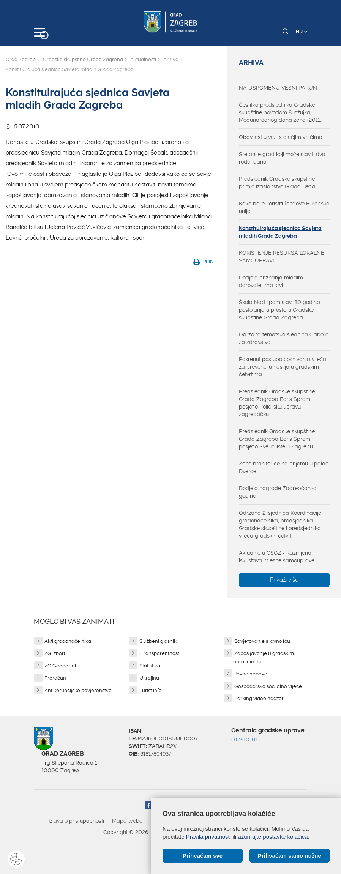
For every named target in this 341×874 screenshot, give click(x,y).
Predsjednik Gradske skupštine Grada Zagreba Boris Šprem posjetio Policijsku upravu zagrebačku (277, 402)
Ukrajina (149, 678)
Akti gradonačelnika (67, 641)
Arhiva (170, 59)
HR (301, 31)
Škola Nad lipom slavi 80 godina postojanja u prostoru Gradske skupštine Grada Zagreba (279, 309)
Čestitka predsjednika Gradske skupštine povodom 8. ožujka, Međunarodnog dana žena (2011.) (281, 112)
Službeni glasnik (158, 641)
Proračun (55, 678)
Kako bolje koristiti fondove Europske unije (284, 207)
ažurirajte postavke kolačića (273, 836)
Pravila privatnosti (208, 836)
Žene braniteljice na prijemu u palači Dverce (284, 467)
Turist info (150, 690)
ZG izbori (54, 653)
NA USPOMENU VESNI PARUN (278, 88)
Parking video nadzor (259, 698)
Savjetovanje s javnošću (262, 641)
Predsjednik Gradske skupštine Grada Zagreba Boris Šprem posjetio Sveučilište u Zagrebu (277, 439)
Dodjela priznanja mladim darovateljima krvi (271, 281)
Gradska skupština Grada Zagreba (83, 59)
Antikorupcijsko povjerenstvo (78, 690)
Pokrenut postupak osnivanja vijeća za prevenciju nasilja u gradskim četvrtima (282, 366)
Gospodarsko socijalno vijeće (268, 686)
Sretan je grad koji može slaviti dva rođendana (282, 158)
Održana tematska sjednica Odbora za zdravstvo (284, 338)
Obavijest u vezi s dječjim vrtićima (280, 137)
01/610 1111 (245, 740)
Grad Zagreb (21, 59)
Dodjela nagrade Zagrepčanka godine (278, 492)
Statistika (149, 666)
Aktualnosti (143, 59)
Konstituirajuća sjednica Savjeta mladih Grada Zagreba (280, 232)
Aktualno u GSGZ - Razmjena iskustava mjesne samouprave (276, 556)
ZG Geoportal (60, 666)
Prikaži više (284, 579)
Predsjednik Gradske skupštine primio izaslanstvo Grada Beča (277, 182)
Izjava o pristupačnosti (76, 821)
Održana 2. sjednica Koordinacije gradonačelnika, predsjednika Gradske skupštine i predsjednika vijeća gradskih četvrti (280, 524)
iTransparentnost (159, 653)
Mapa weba (127, 821)
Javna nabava (250, 674)
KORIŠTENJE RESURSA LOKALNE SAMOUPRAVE (281, 256)
